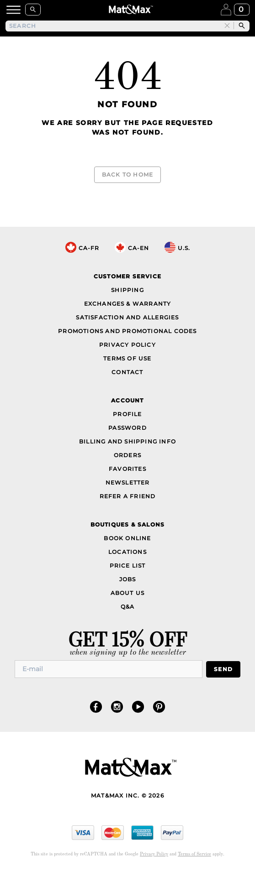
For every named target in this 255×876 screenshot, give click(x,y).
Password (127, 427)
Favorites (127, 468)
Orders (127, 455)
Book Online (127, 538)
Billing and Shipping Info (127, 441)
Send (223, 669)
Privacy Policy (127, 344)
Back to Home (127, 174)
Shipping (127, 290)
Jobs (127, 579)
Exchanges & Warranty (127, 303)
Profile (127, 414)
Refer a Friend (128, 496)
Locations (127, 551)
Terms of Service (194, 854)
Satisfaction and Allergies (127, 317)
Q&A (128, 606)
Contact (127, 372)
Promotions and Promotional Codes (127, 331)
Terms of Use (127, 358)
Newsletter (128, 482)
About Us (128, 592)
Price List (128, 565)
